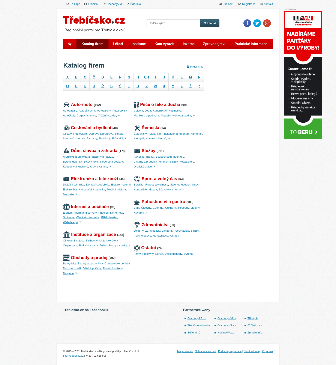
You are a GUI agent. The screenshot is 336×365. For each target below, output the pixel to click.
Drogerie (68, 273)
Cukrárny (170, 207)
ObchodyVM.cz (227, 318)
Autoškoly (69, 115)
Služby (144, 150)
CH (146, 77)
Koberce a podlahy (111, 161)
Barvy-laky (69, 263)
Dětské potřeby (92, 268)
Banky (150, 156)
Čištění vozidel (107, 115)
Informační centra (74, 138)
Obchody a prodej (85, 257)
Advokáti (139, 156)
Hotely (119, 133)
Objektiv (93, 4)
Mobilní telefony (116, 189)
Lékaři (118, 44)
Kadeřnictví (160, 110)
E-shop (67, 212)
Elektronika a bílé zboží (90, 178)
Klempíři (139, 138)
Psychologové (142, 235)
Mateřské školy (108, 240)
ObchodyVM (114, 4)
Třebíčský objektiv (199, 325)
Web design (70, 222)
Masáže (166, 115)
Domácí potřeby (113, 268)
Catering (158, 207)
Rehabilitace (160, 235)
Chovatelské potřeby (117, 263)
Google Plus (267, 23)
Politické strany (88, 245)
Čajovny (146, 207)
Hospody (183, 207)
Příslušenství (109, 217)
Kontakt (268, 4)
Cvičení (138, 110)
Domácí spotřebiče (97, 184)
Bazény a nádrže (102, 156)
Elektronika (70, 189)
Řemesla (146, 127)
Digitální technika (73, 184)
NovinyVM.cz (226, 332)
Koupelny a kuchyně (75, 166)
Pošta (102, 245)
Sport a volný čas (155, 178)
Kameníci (196, 133)
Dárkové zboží (72, 268)
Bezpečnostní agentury (170, 156)
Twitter (257, 23)
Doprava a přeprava (101, 133)
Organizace (70, 245)
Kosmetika (175, 110)
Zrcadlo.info (255, 332)
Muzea (152, 189)
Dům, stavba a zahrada (90, 150)
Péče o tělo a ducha (157, 104)
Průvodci (117, 138)
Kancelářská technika (92, 189)
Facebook (247, 23)
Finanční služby (168, 161)
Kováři (162, 138)
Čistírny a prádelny (145, 161)
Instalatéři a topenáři (176, 133)
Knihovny (92, 240)
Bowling (139, 184)
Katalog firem (92, 44)
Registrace (248, 4)
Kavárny (139, 212)
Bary (136, 207)
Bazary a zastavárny (90, 263)
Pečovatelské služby (186, 230)
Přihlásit (227, 4)
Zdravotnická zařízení (158, 230)
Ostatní (174, 235)
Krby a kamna (98, 166)
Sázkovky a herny (170, 189)
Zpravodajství (214, 44)
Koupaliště (140, 189)
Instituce (139, 44)
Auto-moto (78, 104)
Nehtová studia (181, 115)
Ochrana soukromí (205, 351)
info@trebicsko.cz (73, 355)
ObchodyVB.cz (227, 325)
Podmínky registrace (230, 351)
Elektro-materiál (121, 184)
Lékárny (138, 230)
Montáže (68, 194)
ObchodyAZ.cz (197, 318)
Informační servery (85, 212)
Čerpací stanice (86, 115)
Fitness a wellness (156, 184)
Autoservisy (119, 110)
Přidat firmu (195, 66)
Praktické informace (251, 44)
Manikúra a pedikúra (146, 115)
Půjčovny (147, 253)
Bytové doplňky (72, 161)
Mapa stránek (185, 351)
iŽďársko (135, 4)
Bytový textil (91, 161)
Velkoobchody (173, 253)
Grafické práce (143, 166)
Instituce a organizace (89, 234)
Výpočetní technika (87, 217)
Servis (159, 253)
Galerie (174, 184)
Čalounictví (140, 133)
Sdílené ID (194, 332)
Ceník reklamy (252, 351)
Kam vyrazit (164, 44)
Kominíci (151, 138)
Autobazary (70, 110)
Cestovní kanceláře (75, 133)
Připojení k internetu (110, 212)
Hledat (210, 23)
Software (68, 217)
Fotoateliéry (187, 161)
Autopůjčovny (87, 110)
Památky (92, 138)
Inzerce (189, 44)
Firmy (137, 253)
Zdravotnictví (151, 224)
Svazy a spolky (117, 245)
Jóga (148, 110)
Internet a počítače (86, 206)
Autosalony (104, 110)
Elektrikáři (155, 133)
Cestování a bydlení (87, 127)
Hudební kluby (189, 184)
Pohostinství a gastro (159, 201)
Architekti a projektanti (76, 156)
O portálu (267, 351)
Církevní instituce (73, 240)
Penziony (104, 138)
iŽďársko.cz (255, 325)
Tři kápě (75, 4)
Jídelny (195, 207)
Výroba (188, 253)
